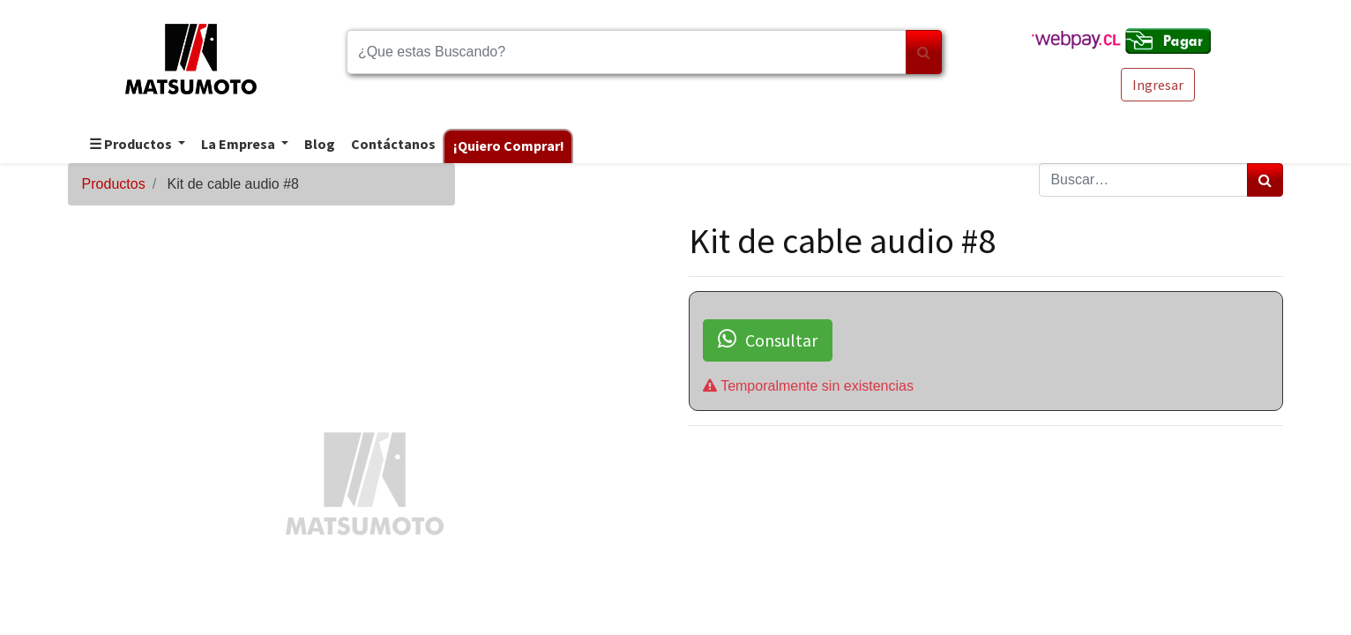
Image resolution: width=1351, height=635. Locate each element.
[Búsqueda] (924, 52)
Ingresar (1157, 84)
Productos (114, 183)
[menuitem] (318, 145)
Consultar (767, 339)
